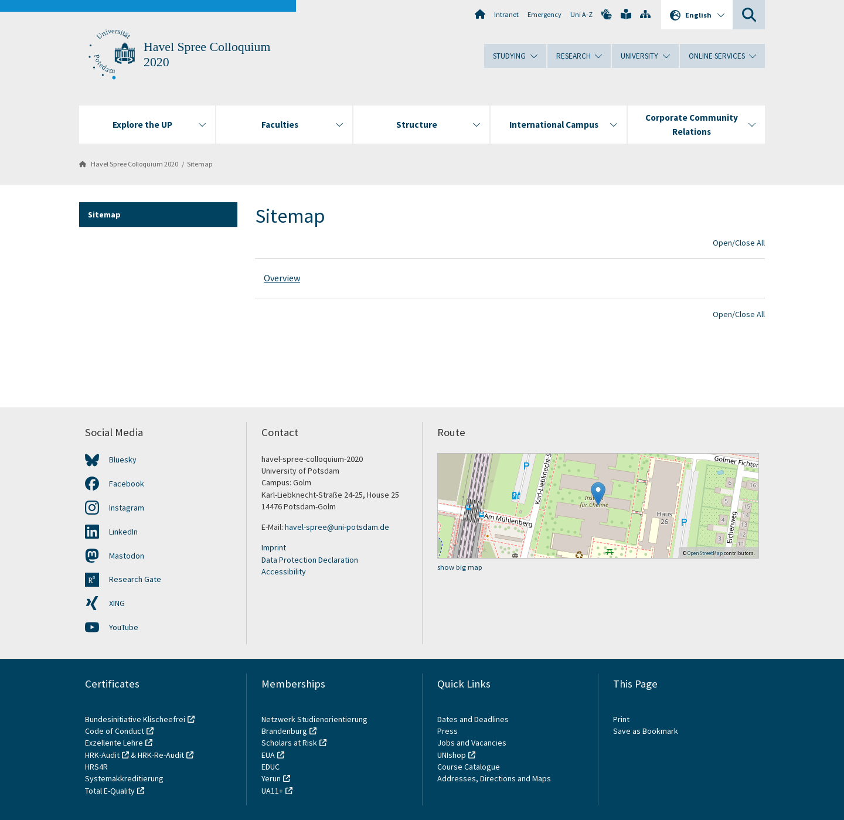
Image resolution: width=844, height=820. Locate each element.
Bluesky (123, 459)
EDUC (270, 766)
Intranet (506, 14)
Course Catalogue (468, 766)
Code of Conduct (114, 731)
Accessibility (283, 571)
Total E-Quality (110, 790)
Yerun (271, 778)
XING (117, 603)
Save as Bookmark (645, 731)
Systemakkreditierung (124, 778)
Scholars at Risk (289, 742)
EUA (268, 755)
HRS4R (96, 766)
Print (621, 719)
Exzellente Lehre (114, 742)
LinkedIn (123, 531)
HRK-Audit (102, 755)
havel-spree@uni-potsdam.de (337, 527)
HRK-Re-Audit (161, 755)
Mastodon (126, 555)
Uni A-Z (581, 14)
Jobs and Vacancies (471, 742)
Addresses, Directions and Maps (494, 778)
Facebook (126, 483)
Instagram (126, 507)
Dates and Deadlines (473, 719)
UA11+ (272, 790)
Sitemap (200, 163)
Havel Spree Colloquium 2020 (134, 163)
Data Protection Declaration (309, 559)
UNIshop (451, 755)
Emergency (544, 14)
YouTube (123, 627)
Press (447, 731)
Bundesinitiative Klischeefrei (135, 719)
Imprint (273, 547)
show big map (459, 567)
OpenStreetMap (705, 553)
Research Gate (135, 579)
